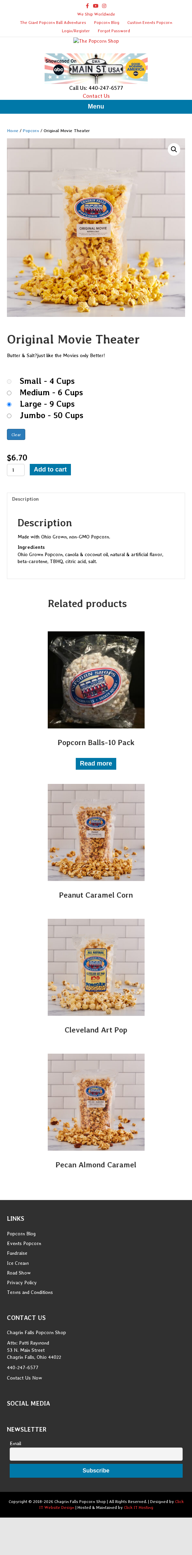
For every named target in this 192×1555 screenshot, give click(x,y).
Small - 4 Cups (47, 424)
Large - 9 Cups (47, 446)
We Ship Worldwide (96, 14)
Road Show (19, 1315)
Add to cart (50, 511)
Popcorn (31, 172)
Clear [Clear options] (16, 477)
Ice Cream (18, 1305)
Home (12, 172)
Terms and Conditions (30, 1335)
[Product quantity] (16, 512)
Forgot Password (114, 30)
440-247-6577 (22, 1410)
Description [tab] (25, 541)
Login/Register (76, 30)
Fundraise (17, 1295)
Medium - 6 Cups (51, 435)
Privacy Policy (22, 1325)
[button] (174, 192)
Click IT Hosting (138, 1550)
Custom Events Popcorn (149, 22)
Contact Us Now (24, 1420)
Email (15, 1486)
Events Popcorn (24, 1286)
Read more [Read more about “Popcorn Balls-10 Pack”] (96, 806)
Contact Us (96, 138)
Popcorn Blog (106, 22)
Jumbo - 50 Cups (51, 458)
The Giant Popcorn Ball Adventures (53, 22)
